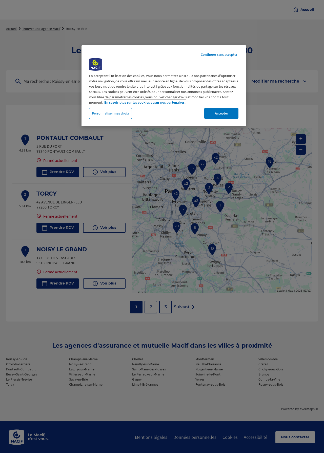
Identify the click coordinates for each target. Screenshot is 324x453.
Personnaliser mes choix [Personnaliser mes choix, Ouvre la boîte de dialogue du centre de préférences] (110, 113)
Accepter (221, 113)
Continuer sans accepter (219, 54)
